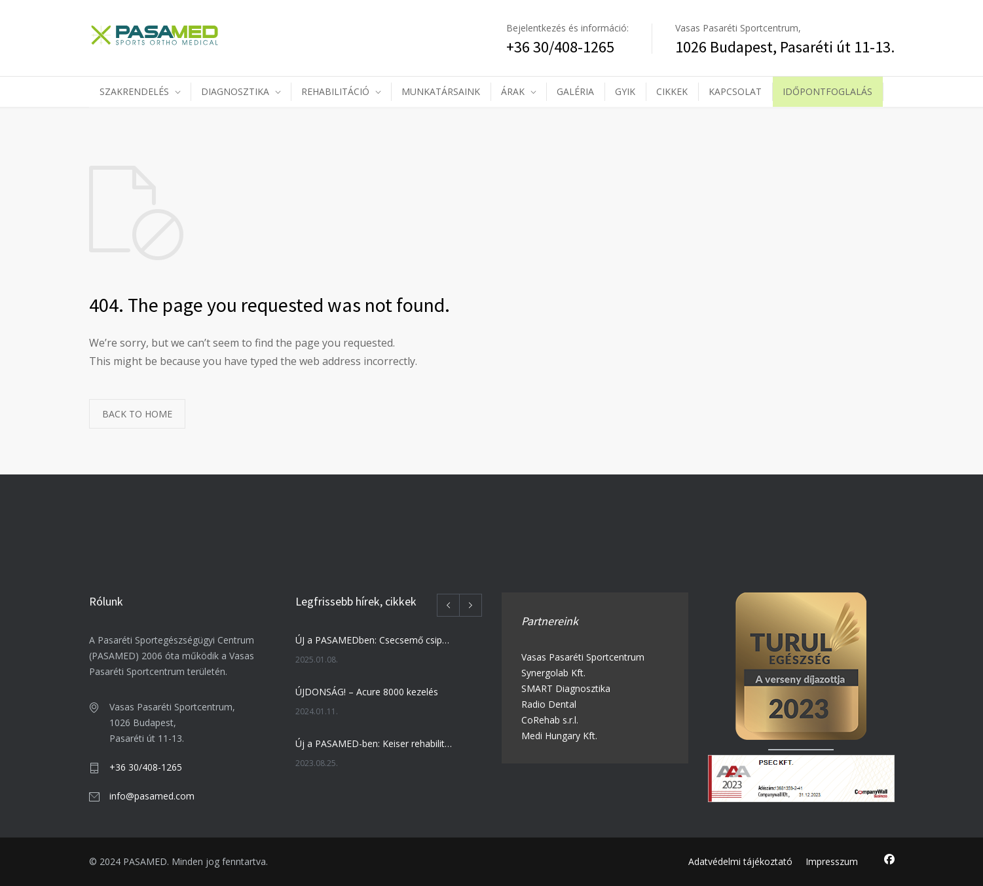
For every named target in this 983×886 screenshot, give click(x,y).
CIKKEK (672, 91)
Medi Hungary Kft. (559, 735)
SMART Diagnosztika (565, 688)
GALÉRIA (575, 91)
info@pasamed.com (152, 796)
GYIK (625, 91)
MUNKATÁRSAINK (440, 91)
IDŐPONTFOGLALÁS (827, 91)
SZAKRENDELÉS (134, 91)
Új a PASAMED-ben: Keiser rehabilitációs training (374, 743)
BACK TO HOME (137, 414)
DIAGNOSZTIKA (235, 91)
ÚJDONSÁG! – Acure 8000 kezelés (366, 691)
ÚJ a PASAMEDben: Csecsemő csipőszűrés (374, 640)
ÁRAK (513, 91)
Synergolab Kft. (553, 672)
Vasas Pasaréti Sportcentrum (582, 657)
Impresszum (832, 861)
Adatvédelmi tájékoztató (740, 861)
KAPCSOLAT (735, 91)
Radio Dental (548, 704)
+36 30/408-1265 (145, 767)
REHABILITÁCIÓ (335, 91)
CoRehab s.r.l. (549, 720)
